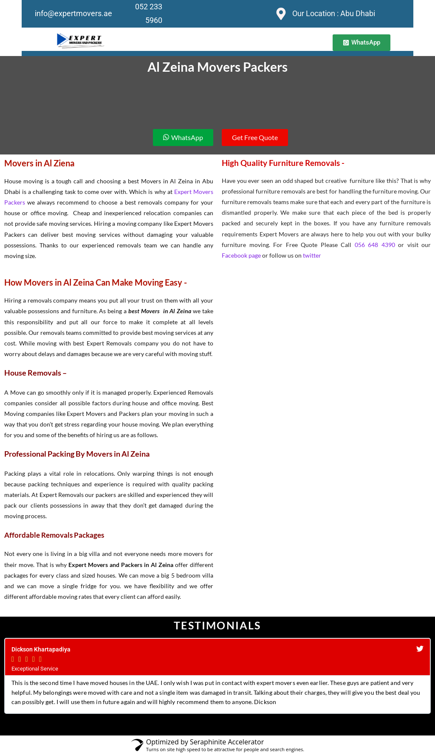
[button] (361, 42)
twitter (312, 255)
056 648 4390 (375, 244)
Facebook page (241, 255)
